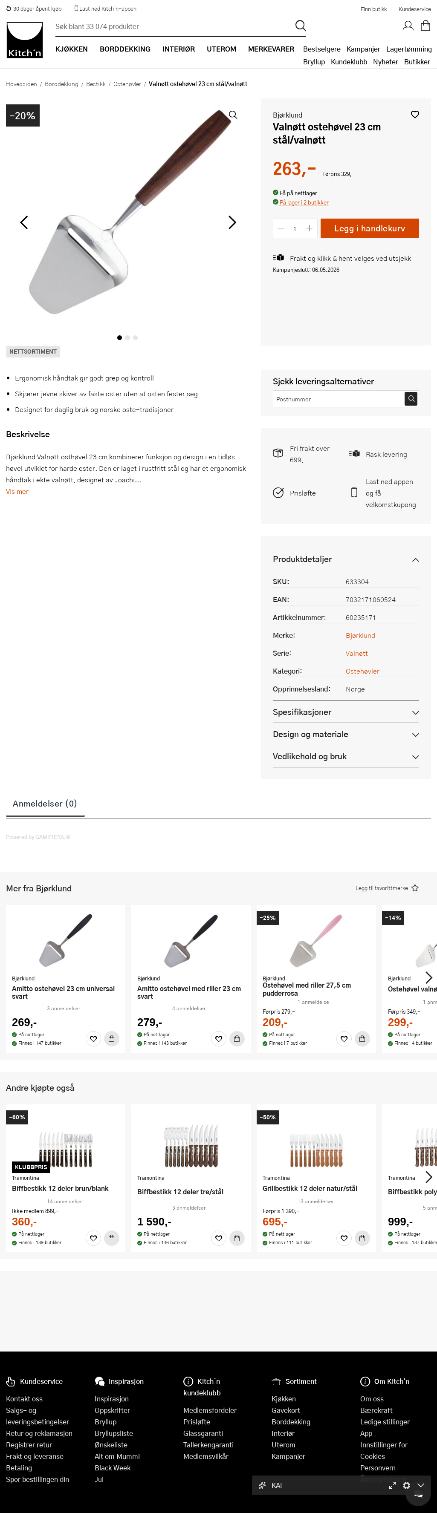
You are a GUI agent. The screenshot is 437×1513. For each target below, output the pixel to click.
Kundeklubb (349, 61)
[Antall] (295, 228)
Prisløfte (303, 493)
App (366, 1433)
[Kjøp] (111, 1038)
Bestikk (96, 83)
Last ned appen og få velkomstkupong (391, 492)
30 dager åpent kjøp (33, 8)
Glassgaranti (203, 1433)
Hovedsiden (21, 83)
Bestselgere (322, 49)
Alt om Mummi (117, 1456)
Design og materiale (310, 734)
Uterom (283, 1445)
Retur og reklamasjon (39, 1433)
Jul (99, 1479)
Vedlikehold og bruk (310, 756)
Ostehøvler (127, 83)
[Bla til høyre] (231, 222)
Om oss (372, 1398)
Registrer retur (29, 1445)
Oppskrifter (112, 1410)
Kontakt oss (24, 1398)
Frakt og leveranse (35, 1456)
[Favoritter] (93, 1038)
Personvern (378, 1468)
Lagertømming (409, 49)
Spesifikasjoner (302, 712)
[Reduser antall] (281, 228)
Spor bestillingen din (37, 1479)
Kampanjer (363, 49)
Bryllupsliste (114, 1433)
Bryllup (314, 61)
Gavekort (286, 1410)
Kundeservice (415, 9)
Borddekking (61, 83)
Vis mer (17, 491)
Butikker (417, 61)
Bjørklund (287, 115)
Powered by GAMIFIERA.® (38, 837)
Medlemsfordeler (210, 1410)
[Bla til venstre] (23, 222)
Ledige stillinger (385, 1422)
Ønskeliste (111, 1445)
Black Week (112, 1468)
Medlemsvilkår (206, 1456)
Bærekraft (376, 1410)
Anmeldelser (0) (45, 803)
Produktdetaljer (302, 559)
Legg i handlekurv (369, 228)
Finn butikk (374, 9)
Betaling (19, 1468)
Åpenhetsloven (383, 1479)
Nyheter (385, 61)
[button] (415, 114)
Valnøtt (357, 653)
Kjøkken (284, 1398)
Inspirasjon (112, 1398)
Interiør (283, 1433)
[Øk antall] (309, 228)
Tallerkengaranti (208, 1445)
